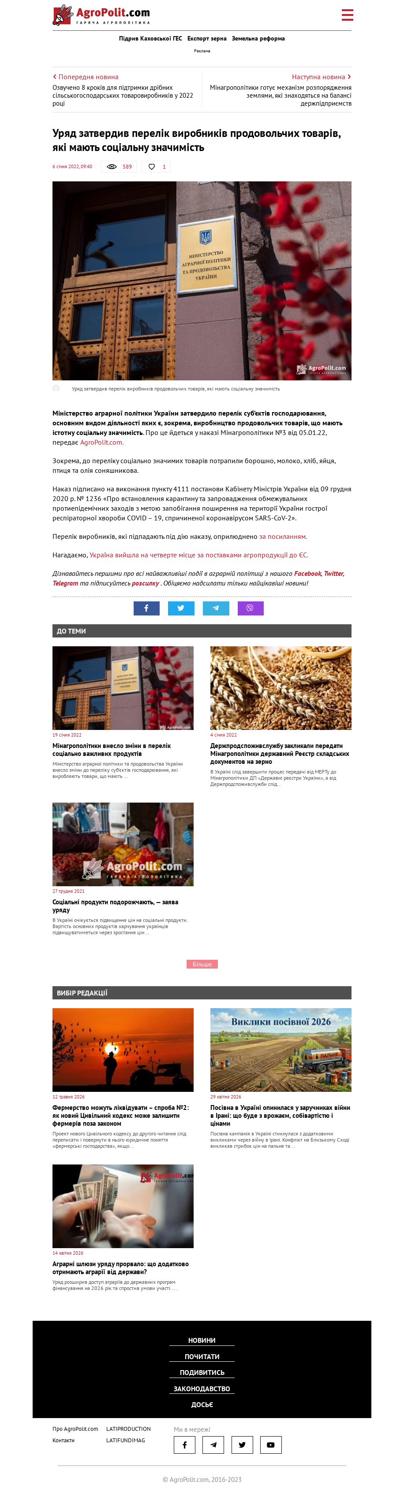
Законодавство (202, 1388)
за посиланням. (283, 536)
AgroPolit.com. (101, 442)
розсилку (146, 583)
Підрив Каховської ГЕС (150, 38)
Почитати (202, 1356)
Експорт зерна (207, 38)
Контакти (63, 1439)
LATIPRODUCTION (128, 1428)
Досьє (202, 1404)
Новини (202, 1340)
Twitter (333, 573)
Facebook (307, 573)
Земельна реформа (258, 38)
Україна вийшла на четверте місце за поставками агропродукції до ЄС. (199, 554)
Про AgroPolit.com (75, 1428)
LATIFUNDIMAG (125, 1439)
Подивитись (202, 1372)
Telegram (65, 583)
